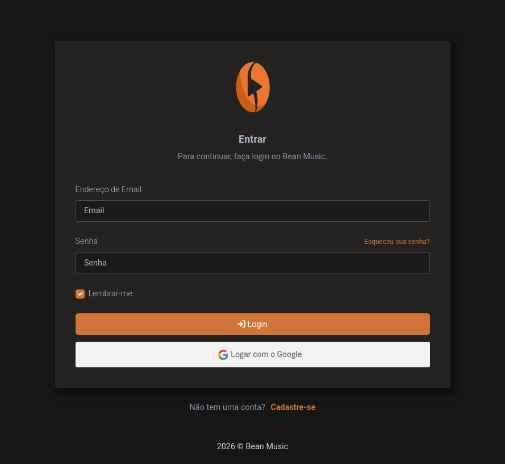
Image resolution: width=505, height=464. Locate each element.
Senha (87, 241)
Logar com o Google (260, 355)
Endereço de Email (109, 189)
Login (252, 324)
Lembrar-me (110, 294)
